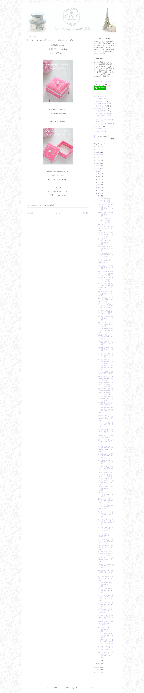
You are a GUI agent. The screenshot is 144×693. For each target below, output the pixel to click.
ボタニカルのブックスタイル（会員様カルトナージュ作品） (105, 324)
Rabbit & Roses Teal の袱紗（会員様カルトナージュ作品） (106, 623)
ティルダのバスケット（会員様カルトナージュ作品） (105, 629)
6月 (99, 187)
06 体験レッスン (101, 108)
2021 (98, 157)
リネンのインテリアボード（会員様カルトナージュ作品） (105, 494)
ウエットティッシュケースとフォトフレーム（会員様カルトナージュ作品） (105, 241)
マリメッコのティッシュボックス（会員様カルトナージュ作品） (105, 384)
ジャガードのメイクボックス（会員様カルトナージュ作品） (105, 260)
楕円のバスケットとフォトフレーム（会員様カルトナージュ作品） (105, 500)
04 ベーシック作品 (102, 103)
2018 (98, 166)
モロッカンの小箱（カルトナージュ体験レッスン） (105, 441)
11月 (99, 174)
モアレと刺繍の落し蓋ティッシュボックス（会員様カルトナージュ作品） (105, 410)
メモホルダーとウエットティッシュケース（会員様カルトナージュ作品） (105, 597)
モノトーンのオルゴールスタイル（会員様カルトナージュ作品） (105, 220)
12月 (99, 171)
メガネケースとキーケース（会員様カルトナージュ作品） (105, 535)
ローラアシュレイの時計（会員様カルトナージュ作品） (105, 488)
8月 (99, 182)
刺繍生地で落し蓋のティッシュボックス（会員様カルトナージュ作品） (105, 417)
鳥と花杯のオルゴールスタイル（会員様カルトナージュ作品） (105, 361)
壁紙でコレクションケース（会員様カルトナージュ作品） (105, 336)
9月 (99, 179)
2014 (98, 672)
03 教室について (101, 101)
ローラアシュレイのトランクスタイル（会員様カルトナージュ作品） (105, 641)
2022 (98, 155)
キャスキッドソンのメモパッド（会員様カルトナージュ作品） (105, 378)
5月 (99, 190)
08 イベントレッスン (102, 113)
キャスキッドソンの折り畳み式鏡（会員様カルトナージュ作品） (105, 553)
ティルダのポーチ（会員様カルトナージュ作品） (105, 578)
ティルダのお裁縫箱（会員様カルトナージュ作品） (105, 330)
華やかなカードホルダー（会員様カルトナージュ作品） (105, 214)
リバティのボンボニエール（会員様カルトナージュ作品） (105, 635)
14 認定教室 (100, 131)
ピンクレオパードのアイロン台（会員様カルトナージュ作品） (105, 234)
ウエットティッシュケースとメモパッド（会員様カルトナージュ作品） (105, 227)
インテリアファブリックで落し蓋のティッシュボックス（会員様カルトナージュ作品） (105, 391)
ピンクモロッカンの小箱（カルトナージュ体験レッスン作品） (105, 299)
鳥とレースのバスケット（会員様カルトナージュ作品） (105, 318)
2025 (98, 146)
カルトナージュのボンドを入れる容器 (105, 436)
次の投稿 (30, 213)
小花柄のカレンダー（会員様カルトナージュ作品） (105, 572)
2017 (98, 168)
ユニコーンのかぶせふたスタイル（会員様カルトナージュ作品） (105, 200)
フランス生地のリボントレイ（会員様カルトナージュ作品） (105, 431)
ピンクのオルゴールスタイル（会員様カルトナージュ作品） (105, 355)
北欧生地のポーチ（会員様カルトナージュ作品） (105, 547)
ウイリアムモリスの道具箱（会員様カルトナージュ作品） (105, 455)
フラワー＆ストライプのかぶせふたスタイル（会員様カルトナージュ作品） (105, 207)
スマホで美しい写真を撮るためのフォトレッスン (105, 424)
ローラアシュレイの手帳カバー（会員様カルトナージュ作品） (105, 468)
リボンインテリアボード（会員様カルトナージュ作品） (105, 604)
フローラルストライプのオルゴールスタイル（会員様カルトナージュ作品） (105, 654)
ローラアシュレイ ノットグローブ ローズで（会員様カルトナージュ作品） (106, 481)
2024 (98, 149)
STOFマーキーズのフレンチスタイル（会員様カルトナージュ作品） (106, 305)
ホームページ (98, 52)
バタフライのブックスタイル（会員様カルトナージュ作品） (105, 506)
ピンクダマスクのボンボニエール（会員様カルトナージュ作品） (105, 279)
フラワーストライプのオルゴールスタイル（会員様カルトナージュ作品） (105, 286)
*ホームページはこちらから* (103, 81)
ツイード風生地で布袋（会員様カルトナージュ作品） (105, 584)
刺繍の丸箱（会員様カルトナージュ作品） (105, 403)
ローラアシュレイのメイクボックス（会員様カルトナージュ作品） (105, 311)
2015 (98, 670)
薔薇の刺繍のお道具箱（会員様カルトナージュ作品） (105, 461)
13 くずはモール (101, 129)
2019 (98, 163)
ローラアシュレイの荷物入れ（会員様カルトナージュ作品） (105, 616)
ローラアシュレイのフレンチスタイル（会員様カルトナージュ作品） (105, 474)
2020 (98, 160)
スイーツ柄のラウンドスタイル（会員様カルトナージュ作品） (105, 398)
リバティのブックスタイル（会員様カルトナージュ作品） (105, 610)
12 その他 (99, 126)
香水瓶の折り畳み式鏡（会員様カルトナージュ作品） (105, 293)
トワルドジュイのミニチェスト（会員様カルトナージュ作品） (105, 541)
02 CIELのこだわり (102, 99)
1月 (99, 663)
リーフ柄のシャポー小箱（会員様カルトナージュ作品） (105, 367)
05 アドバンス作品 (102, 106)
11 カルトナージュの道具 (104, 124)
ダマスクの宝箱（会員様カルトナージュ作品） (105, 372)
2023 (98, 152)
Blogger (93, 688)
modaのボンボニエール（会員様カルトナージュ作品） (105, 248)
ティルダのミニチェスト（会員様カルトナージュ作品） (105, 267)
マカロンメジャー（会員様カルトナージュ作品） (105, 559)
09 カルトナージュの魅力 (104, 115)
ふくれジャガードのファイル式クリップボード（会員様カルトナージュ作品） (105, 513)
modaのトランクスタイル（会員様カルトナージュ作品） (106, 565)
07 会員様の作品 (101, 111)
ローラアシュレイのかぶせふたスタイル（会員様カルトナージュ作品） (105, 448)
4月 (99, 193)
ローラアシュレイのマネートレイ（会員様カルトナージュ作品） (105, 528)
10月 (99, 176)
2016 (98, 667)
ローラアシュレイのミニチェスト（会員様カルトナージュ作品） (105, 647)
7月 (99, 185)
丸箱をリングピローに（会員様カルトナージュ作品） (105, 342)
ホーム (58, 213)
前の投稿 (85, 213)
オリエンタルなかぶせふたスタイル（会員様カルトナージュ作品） (105, 273)
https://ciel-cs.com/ (100, 53)
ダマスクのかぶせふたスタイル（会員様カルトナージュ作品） (105, 254)
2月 (99, 661)
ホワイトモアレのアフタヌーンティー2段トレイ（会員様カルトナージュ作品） (106, 521)
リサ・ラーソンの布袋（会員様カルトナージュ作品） (105, 590)
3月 (99, 196)
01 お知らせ (100, 96)
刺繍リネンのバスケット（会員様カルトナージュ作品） (105, 349)
